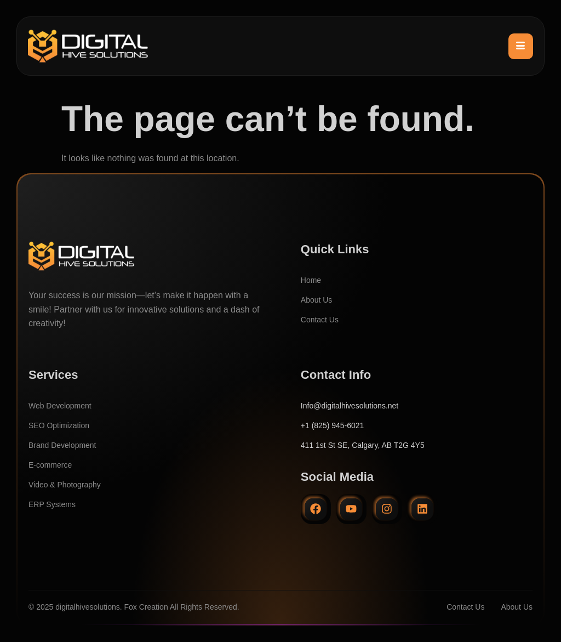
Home (311, 280)
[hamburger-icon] (520, 46)
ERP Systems (52, 504)
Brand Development (62, 445)
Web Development (59, 405)
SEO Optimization (58, 425)
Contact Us (320, 319)
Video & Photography (64, 484)
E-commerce (50, 465)
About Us (317, 300)
